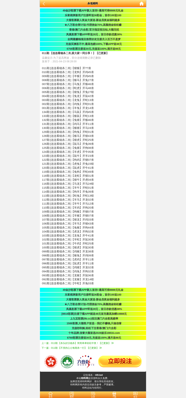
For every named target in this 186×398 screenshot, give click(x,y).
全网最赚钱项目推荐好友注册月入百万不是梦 (93, 39)
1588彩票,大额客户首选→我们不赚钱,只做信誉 (93, 323)
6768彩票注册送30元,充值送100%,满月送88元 (93, 48)
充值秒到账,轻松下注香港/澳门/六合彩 (93, 328)
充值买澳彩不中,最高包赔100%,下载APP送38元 (93, 44)
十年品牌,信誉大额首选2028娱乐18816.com (93, 332)
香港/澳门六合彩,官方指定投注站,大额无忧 (93, 29)
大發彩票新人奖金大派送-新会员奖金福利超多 (93, 20)
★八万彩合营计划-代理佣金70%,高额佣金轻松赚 (93, 24)
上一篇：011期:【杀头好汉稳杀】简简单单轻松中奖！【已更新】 (78, 343)
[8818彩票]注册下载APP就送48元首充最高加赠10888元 (93, 313)
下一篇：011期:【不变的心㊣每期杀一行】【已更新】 (72, 348)
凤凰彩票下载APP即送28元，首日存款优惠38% (93, 34)
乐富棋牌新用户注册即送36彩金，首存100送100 (93, 15)
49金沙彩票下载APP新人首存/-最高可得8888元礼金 (93, 10)
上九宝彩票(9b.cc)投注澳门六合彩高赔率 (93, 318)
